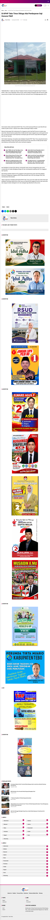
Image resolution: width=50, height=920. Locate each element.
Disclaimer (26, 893)
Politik (37, 831)
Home (2, 10)
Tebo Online (10, 916)
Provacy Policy (20, 893)
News (3, 206)
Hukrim (37, 824)
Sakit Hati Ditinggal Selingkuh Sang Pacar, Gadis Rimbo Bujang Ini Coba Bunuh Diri (28, 811)
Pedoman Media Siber (33, 893)
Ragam (14, 835)
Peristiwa (14, 831)
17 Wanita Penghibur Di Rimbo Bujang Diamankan (21, 798)
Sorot (6, 10)
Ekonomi (14, 824)
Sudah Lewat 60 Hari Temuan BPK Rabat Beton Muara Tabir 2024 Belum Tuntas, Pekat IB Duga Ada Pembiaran (36, 156)
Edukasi (37, 820)
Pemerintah (37, 827)
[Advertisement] (25, 32)
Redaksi (14, 893)
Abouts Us (10, 893)
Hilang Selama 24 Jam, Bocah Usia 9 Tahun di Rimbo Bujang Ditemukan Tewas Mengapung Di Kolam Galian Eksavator (29, 804)
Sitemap (40, 893)
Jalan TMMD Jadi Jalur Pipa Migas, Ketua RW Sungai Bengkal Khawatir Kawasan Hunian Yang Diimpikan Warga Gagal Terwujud (14, 151)
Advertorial (14, 820)
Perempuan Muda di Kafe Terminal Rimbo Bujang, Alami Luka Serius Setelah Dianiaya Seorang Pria (28, 785)
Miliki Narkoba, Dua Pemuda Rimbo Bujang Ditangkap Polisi (23, 791)
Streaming (14, 838)
